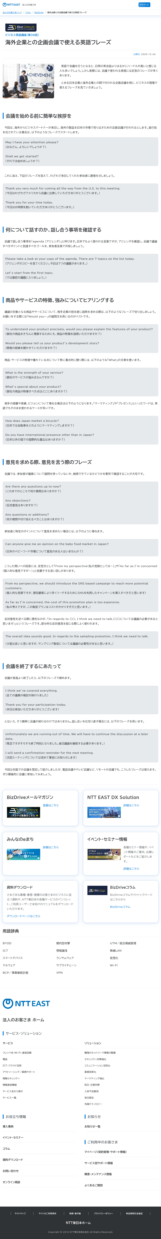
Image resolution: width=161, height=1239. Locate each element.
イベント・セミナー (13, 1137)
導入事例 (8, 1126)
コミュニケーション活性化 (97, 1065)
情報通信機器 (10, 1085)
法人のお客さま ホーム (23, 1020)
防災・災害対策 (92, 1085)
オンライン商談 (11, 1182)
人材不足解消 (92, 1091)
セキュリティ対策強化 (95, 1059)
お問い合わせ (11, 1171)
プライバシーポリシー (103, 1213)
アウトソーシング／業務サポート (19, 1072)
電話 (5, 1059)
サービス (8, 1043)
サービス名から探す (13, 1091)
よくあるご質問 (94, 1185)
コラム (28, 12)
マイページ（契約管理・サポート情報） (106, 1152)
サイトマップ (20, 1213)
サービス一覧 (9, 1098)
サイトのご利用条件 (48, 1213)
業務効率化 (90, 1072)
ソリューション (93, 1043)
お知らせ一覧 (92, 1126)
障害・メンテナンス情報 (98, 1174)
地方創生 (89, 1098)
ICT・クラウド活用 (12, 1065)
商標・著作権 (75, 1213)
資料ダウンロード (13, 1159)
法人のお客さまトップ (12, 12)
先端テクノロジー (93, 1104)
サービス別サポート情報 (99, 1163)
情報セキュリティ (11, 1078)
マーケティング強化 (94, 1078)
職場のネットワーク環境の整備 (100, 1053)
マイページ (144, 5)
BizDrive (39, 12)
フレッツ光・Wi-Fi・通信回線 (17, 1053)
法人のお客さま (19, 5)
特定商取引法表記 (134, 1213)
